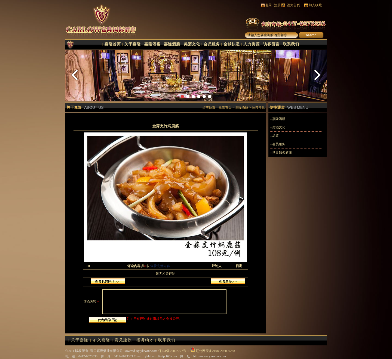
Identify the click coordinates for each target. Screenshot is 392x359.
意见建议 (123, 340)
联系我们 (291, 44)
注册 (277, 5)
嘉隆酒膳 (172, 44)
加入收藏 (315, 5)
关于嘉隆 (132, 44)
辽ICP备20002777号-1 (173, 351)
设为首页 (293, 5)
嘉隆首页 (113, 44)
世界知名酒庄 (282, 152)
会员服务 (212, 44)
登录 (268, 5)
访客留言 (271, 44)
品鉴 (275, 136)
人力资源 (251, 44)
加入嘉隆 (101, 340)
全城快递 (231, 44)
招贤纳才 (145, 340)
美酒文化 (192, 44)
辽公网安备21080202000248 (215, 351)
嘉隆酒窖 (152, 44)
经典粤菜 (258, 107)
